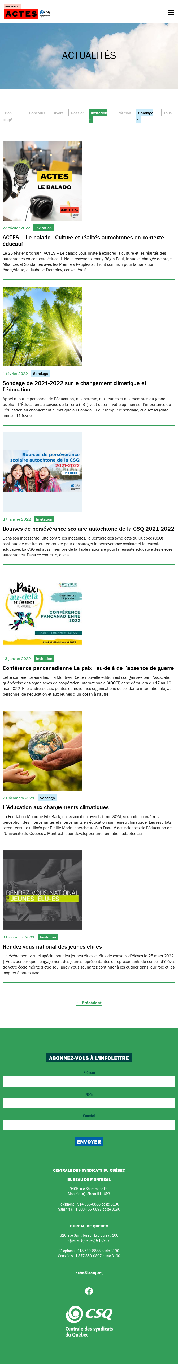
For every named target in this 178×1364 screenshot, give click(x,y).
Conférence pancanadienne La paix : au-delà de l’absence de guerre (88, 668)
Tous (168, 112)
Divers (58, 112)
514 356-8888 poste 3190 (98, 1204)
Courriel (89, 1121)
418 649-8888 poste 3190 (98, 1250)
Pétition (124, 112)
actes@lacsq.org (89, 1272)
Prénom (89, 1078)
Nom (89, 1099)
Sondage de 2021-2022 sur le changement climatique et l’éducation (74, 386)
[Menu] (171, 13)
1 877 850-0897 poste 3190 (97, 1255)
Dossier (77, 112)
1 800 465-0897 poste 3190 (97, 1209)
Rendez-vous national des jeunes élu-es (52, 946)
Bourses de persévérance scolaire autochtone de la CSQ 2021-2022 (88, 528)
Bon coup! (7, 116)
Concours (37, 112)
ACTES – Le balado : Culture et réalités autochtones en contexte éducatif (83, 240)
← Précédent (89, 1002)
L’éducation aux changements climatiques (56, 807)
